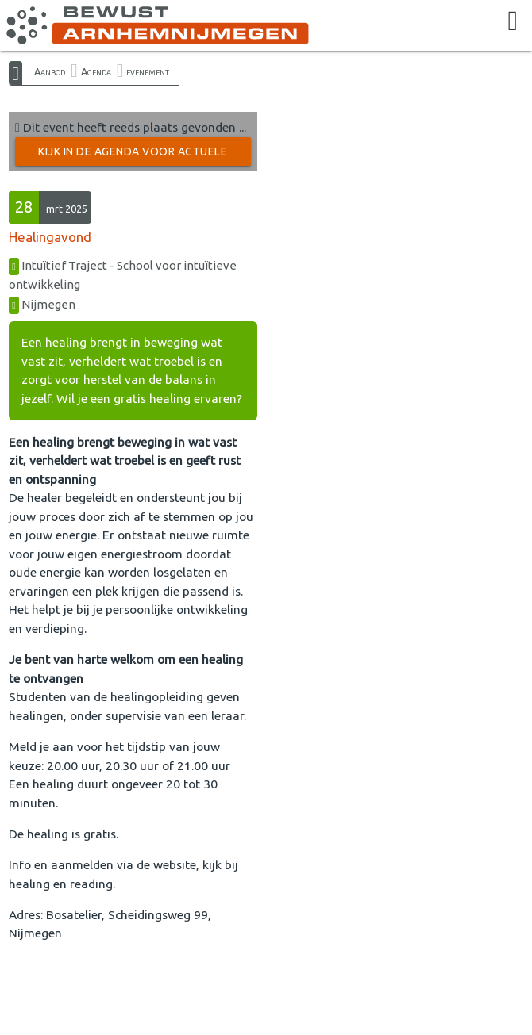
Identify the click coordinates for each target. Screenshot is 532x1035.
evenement (147, 71)
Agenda (96, 71)
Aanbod (49, 71)
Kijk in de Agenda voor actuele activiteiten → (132, 155)
